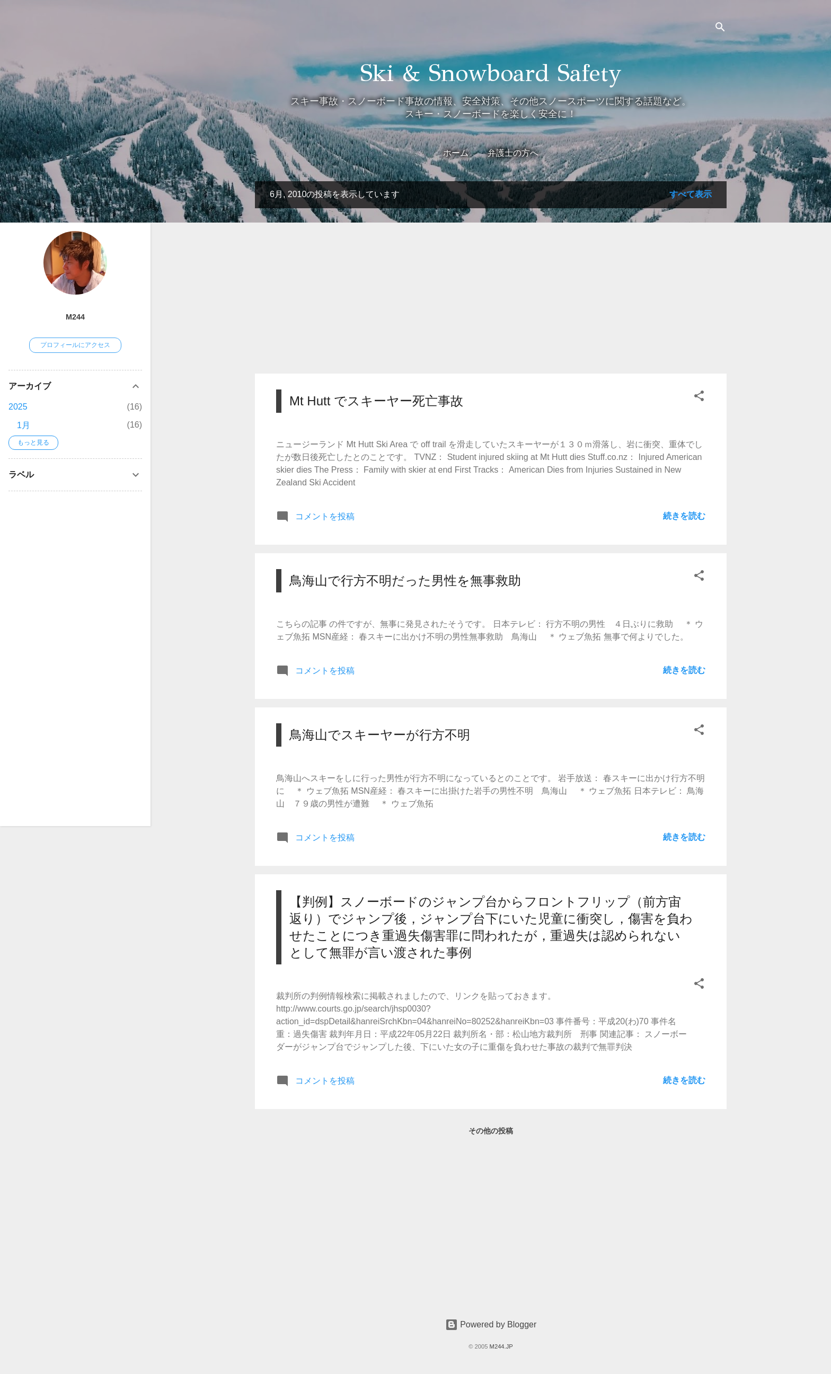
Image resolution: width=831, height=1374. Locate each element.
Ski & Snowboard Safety (491, 72)
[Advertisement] (491, 291)
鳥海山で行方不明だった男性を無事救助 (405, 580)
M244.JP (501, 1346)
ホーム (455, 152)
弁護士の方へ (513, 152)
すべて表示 (690, 194)
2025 (18, 406)
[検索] (720, 29)
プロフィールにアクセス (75, 345)
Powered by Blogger (491, 1324)
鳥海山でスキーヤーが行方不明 (379, 735)
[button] (699, 397)
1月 (23, 425)
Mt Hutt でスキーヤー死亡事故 (376, 401)
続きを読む (684, 515)
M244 (75, 317)
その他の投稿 (490, 1131)
